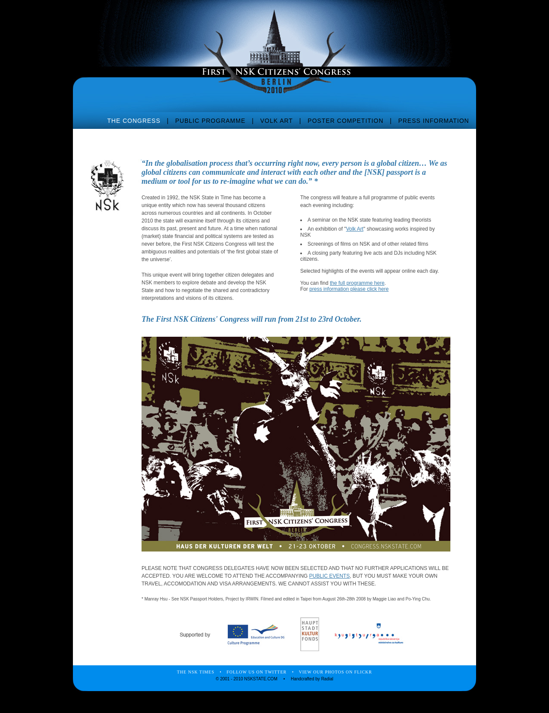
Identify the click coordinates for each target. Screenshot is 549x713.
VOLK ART (276, 120)
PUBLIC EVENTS (329, 576)
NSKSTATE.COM (260, 678)
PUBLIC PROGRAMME (210, 120)
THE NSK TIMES (195, 672)
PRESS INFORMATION (433, 120)
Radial (327, 678)
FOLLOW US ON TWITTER (256, 672)
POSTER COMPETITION (345, 120)
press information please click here (349, 289)
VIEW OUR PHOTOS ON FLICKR (335, 672)
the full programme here (357, 283)
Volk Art (355, 229)
